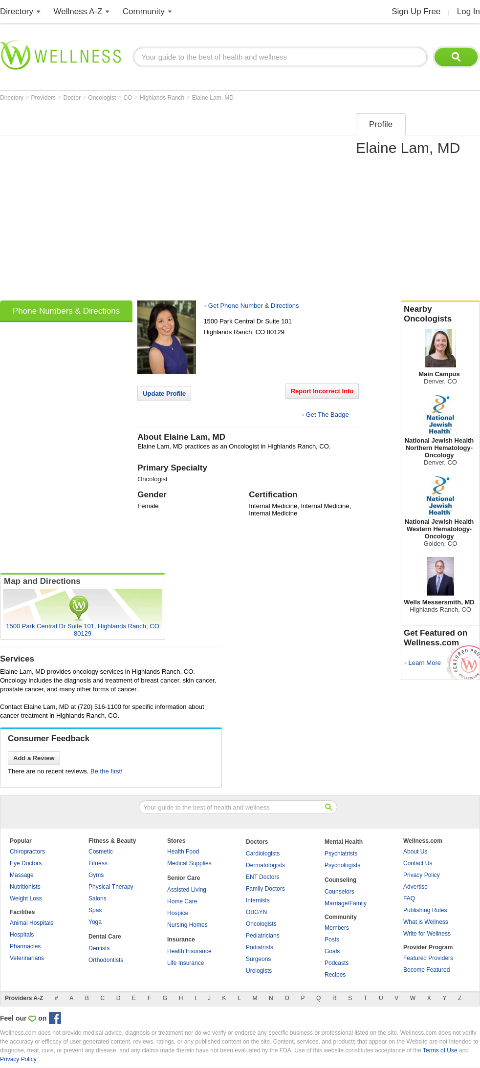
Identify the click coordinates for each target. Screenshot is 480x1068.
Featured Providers (428, 958)
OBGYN (256, 912)
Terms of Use (440, 1050)
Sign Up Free (416, 11)
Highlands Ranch (163, 97)
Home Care (182, 901)
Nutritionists (25, 886)
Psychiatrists (341, 853)
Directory (16, 11)
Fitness (98, 863)
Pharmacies (25, 946)
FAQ (409, 898)
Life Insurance (185, 963)
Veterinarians (27, 958)
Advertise (415, 886)
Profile (381, 124)
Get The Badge (327, 414)
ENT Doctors (262, 877)
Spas (95, 910)
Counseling (340, 879)
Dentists (98, 948)
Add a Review (34, 758)
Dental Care (104, 936)
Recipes (335, 974)
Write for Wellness (427, 933)
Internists (258, 900)
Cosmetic (100, 851)
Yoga (95, 921)
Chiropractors (27, 851)
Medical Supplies (189, 863)
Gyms (96, 875)
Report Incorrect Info (322, 391)
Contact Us (417, 863)
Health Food (183, 851)
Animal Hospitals (31, 922)
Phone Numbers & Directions (66, 311)
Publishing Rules (425, 910)
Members (337, 927)
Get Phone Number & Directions (253, 305)
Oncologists (261, 923)
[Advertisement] (95, 203)
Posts (332, 939)
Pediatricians (263, 935)
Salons (97, 898)
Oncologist (102, 97)
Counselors (339, 891)
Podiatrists (259, 947)
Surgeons (258, 959)
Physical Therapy (110, 886)
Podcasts (337, 963)
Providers (44, 97)
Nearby (440, 314)
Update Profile (164, 393)
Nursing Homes (187, 924)
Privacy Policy (421, 875)
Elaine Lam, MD (213, 97)
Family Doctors (265, 888)
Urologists (259, 970)
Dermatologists (265, 865)
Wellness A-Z (78, 11)
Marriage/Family (346, 903)
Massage (22, 875)
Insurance (181, 939)
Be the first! (106, 771)
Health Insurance (189, 951)
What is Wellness (425, 921)
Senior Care (183, 878)
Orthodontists (105, 960)
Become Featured (426, 969)
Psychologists (342, 865)
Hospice (177, 913)
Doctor (73, 97)
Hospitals (22, 934)
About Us (415, 851)
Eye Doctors (26, 863)
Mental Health (344, 841)
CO (128, 97)
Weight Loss (26, 898)
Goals (332, 951)
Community (144, 11)
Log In (468, 11)
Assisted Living (186, 889)
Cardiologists (263, 853)
